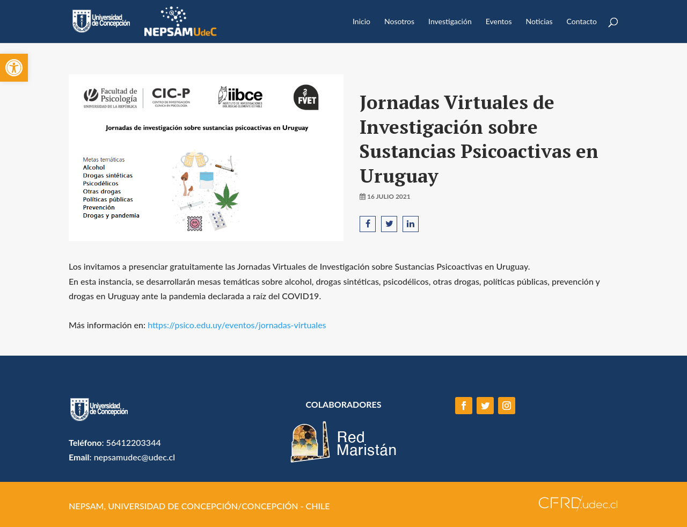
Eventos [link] (499, 22)
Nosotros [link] (399, 22)
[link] (14, 68)
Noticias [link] (539, 22)
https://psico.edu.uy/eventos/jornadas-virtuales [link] (237, 325)
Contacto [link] (582, 22)
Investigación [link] (450, 22)
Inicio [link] (361, 22)
